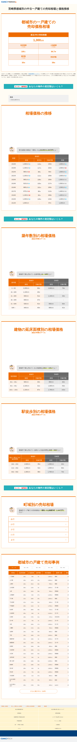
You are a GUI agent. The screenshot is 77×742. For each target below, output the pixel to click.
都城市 (45, 5)
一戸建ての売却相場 (30, 5)
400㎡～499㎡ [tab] (50, 571)
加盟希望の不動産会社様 (65, 714)
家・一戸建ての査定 (53, 716)
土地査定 (66, 716)
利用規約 (40, 714)
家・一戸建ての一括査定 (16, 5)
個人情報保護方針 (6, 714)
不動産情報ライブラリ (34, 76)
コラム (6, 718)
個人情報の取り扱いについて (25, 714)
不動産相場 (26, 716)
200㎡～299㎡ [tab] (38, 571)
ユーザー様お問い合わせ (11, 716)
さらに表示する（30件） (38, 696)
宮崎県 (39, 5)
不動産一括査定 (4, 5)
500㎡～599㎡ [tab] (63, 571)
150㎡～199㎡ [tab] (26, 571)
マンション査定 (38, 716)
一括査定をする (17, 718)
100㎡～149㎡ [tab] (14, 571)
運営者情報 (50, 714)
